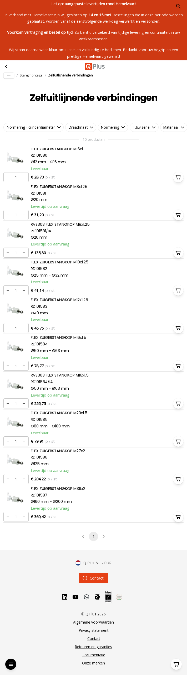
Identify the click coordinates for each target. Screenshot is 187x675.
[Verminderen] (8, 177)
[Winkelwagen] (176, 664)
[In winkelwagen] (178, 177)
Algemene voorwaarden (93, 622)
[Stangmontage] (6, 66)
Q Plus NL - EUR (93, 563)
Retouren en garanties (93, 646)
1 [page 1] (93, 536)
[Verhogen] (24, 177)
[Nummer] (16, 177)
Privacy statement (93, 630)
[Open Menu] (10, 664)
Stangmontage (31, 75)
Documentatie (93, 654)
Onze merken (93, 663)
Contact (93, 578)
